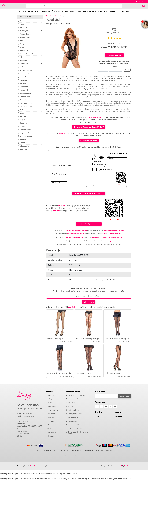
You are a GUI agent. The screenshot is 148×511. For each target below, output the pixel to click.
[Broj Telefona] (88, 296)
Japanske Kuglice (25, 54)
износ (108, 156)
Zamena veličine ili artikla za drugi (78, 432)
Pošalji (127, 70)
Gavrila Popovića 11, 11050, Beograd (29, 409)
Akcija (30, 11)
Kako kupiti (72, 402)
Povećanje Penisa (25, 103)
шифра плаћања (94, 155)
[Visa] (40, 445)
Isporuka (71, 406)
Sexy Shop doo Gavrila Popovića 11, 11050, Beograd (68, 175)
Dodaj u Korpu (114, 55)
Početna (22, 11)
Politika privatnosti (75, 399)
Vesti (100, 11)
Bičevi (21, 41)
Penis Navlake (24, 90)
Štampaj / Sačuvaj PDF (114, 30)
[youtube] (106, 406)
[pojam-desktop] (72, 6)
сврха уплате (54, 162)
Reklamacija (115, 11)
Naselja (118, 412)
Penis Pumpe (24, 97)
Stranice (118, 417)
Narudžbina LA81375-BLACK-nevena (68, 167)
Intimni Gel (23, 50)
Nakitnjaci (22, 80)
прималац (53, 171)
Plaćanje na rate (73, 417)
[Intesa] (74, 445)
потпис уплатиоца (55, 182)
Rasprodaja (45, 11)
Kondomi (22, 60)
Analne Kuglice (24, 34)
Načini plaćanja (73, 410)
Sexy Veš (58, 16)
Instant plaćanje (89, 224)
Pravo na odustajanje (75, 428)
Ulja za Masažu (24, 130)
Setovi (21, 113)
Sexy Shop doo (28, 405)
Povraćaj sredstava (74, 425)
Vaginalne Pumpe (25, 133)
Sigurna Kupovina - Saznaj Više (88, 127)
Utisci (105, 11)
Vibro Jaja (22, 149)
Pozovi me (88, 302)
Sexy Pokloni (23, 116)
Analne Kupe (24, 37)
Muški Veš (22, 77)
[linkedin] (110, 406)
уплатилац (53, 154)
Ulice (97, 417)
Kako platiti (83, 11)
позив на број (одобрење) (106, 166)
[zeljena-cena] (103, 70)
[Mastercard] (32, 445)
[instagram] (101, 406)
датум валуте (96, 185)
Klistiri (21, 57)
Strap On (22, 123)
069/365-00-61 (28, 414)
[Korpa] (143, 6)
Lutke (21, 67)
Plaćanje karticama (75, 413)
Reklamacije (72, 421)
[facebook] (97, 406)
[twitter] (115, 406)
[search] (119, 6)
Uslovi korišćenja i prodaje (77, 395)
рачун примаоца (96, 161)
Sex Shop (127, 466)
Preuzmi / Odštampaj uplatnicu (88, 193)
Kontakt (125, 11)
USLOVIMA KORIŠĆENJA (105, 450)
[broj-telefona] (115, 70)
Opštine (98, 412)
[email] (108, 396)
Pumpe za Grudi (25, 106)
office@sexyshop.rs (29, 416)
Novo (37, 11)
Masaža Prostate (25, 70)
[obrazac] (126, 186)
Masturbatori (24, 73)
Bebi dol (68, 16)
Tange (21, 126)
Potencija (22, 100)
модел (94, 166)
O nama (92, 11)
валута (101, 156)
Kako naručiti (70, 11)
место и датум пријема (73, 185)
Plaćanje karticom (88, 141)
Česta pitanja (57, 11)
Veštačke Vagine (25, 136)
